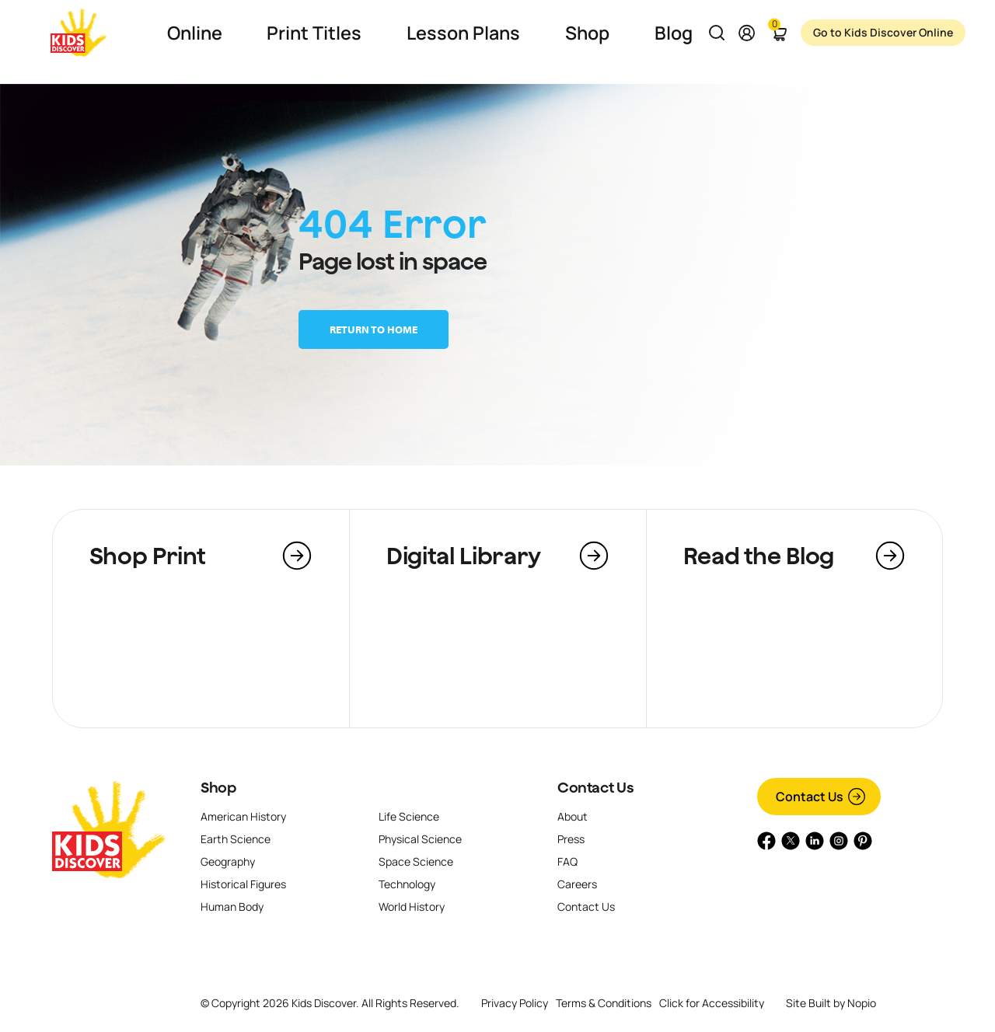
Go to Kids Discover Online (862, 32)
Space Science (416, 861)
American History (243, 816)
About (572, 816)
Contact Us (595, 787)
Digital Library (463, 555)
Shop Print (147, 555)
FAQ (567, 861)
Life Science (409, 816)
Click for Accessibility (711, 1003)
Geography (228, 861)
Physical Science (420, 839)
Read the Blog (758, 555)
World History (412, 906)
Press (571, 839)
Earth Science (236, 839)
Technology (407, 884)
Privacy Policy (514, 1002)
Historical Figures (243, 884)
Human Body (232, 906)
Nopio (861, 1002)
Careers (577, 884)
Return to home (373, 329)
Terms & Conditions (603, 1002)
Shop (218, 787)
